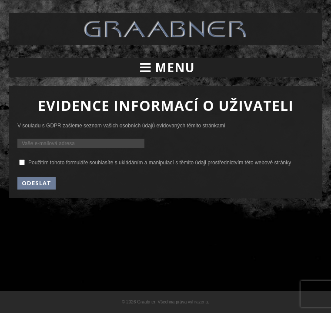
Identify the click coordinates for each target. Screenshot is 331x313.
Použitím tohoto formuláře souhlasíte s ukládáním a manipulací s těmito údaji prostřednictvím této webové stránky (159, 163)
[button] (165, 67)
